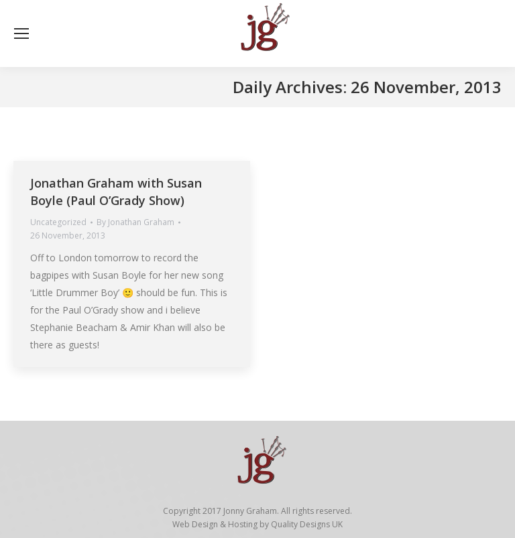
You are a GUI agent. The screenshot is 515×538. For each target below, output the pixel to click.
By (135, 222)
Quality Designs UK (307, 524)
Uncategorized (58, 222)
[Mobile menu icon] (21, 33)
